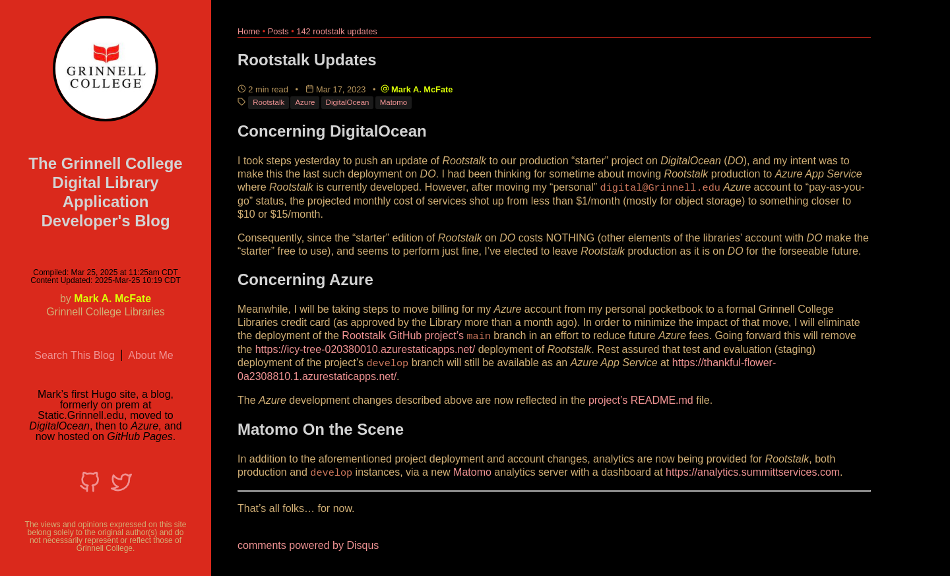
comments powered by (308, 542)
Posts (278, 31)
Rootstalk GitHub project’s (403, 334)
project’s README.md (640, 398)
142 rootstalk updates (336, 31)
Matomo (394, 102)
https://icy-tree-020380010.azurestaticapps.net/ (365, 348)
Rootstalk (268, 102)
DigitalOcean (347, 102)
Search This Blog (74, 355)
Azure (305, 102)
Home (249, 31)
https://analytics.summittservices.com (753, 470)
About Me (150, 355)
